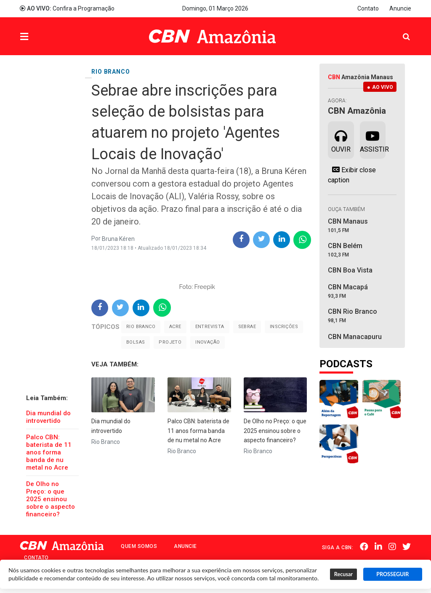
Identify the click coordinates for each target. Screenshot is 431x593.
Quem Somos (139, 546)
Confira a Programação (67, 8)
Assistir (373, 139)
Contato (368, 8)
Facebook (364, 547)
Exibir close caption (352, 175)
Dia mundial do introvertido (48, 417)
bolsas (135, 342)
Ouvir (341, 139)
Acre (175, 326)
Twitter (407, 547)
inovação (207, 342)
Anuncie (400, 8)
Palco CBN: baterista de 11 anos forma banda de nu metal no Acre (49, 452)
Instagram (392, 547)
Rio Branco (140, 326)
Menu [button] (41, 37)
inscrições (284, 326)
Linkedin (379, 547)
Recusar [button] (343, 574)
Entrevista (209, 326)
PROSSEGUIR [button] (392, 574)
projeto (170, 342)
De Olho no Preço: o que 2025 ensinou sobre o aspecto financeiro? (50, 499)
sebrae (247, 326)
